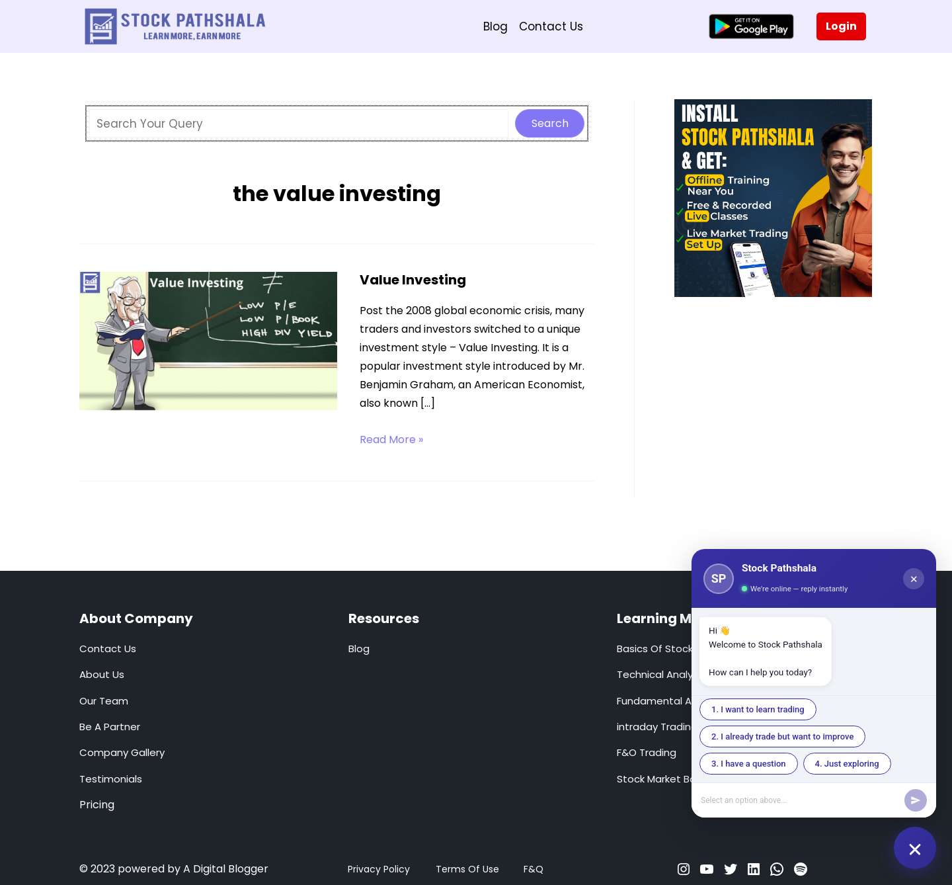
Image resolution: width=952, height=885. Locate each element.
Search (550, 123)
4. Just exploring (847, 764)
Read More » (391, 440)
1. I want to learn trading (758, 709)
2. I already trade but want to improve (782, 736)
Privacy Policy (379, 869)
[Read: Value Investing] (208, 343)
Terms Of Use (467, 869)
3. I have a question (748, 764)
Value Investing (413, 280)
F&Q (533, 869)
